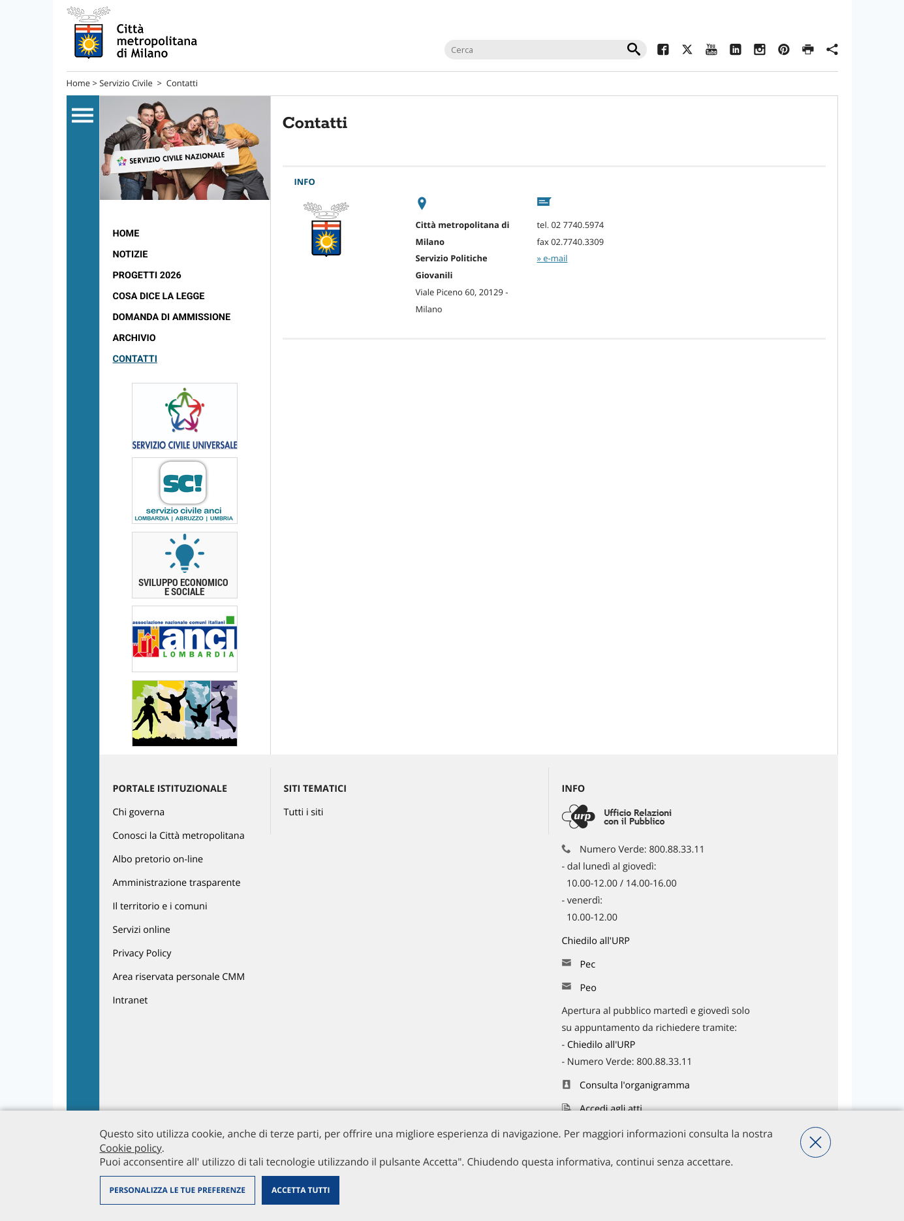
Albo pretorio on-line (158, 859)
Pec (587, 964)
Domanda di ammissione (172, 317)
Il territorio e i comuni (160, 906)
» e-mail (552, 258)
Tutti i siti (304, 812)
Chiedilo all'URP (597, 941)
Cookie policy (131, 1148)
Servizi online (141, 930)
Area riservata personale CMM (179, 977)
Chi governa (139, 812)
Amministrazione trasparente (177, 883)
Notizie (130, 254)
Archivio (134, 338)
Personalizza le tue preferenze (177, 1190)
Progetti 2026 (147, 275)
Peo (588, 988)
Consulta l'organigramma (635, 1085)
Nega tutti (815, 1142)
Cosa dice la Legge (159, 296)
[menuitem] (185, 233)
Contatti (182, 83)
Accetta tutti (301, 1190)
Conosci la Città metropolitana (179, 836)
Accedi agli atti (611, 1109)
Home (79, 83)
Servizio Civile (126, 83)
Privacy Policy (142, 953)
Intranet (130, 1000)
